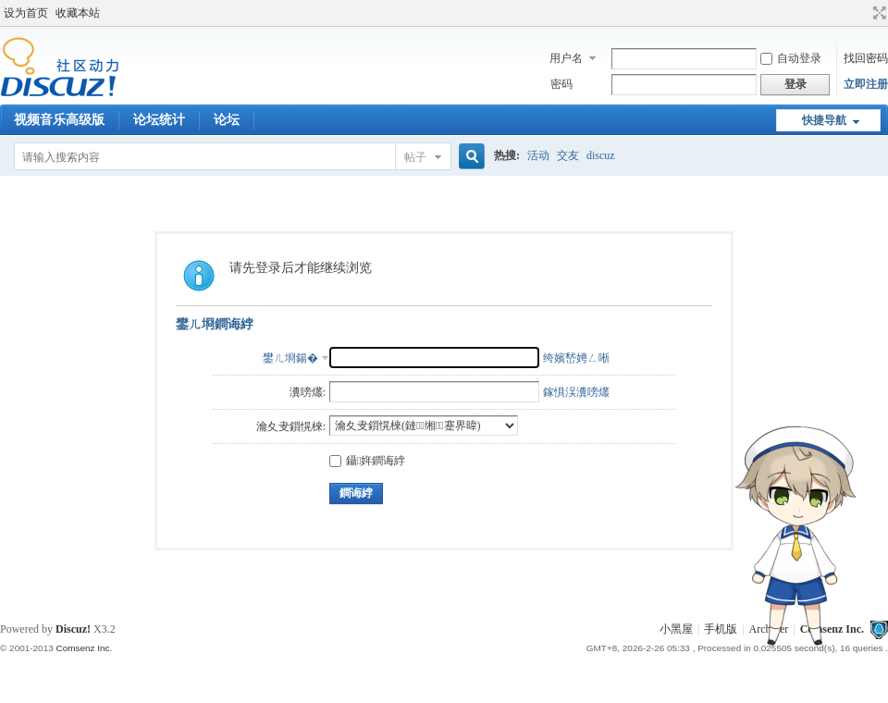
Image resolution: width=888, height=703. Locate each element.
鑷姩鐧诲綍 (367, 460)
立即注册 (866, 84)
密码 (561, 84)
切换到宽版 (877, 13)
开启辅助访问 (862, 13)
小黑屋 (676, 629)
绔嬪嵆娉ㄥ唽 (576, 358)
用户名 (566, 58)
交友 (568, 155)
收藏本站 (78, 12)
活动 (538, 155)
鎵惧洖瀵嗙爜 (576, 392)
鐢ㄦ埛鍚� (290, 358)
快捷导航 (824, 120)
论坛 (227, 120)
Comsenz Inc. (832, 629)
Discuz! (73, 629)
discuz (600, 155)
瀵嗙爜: (308, 392)
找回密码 (866, 58)
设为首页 (26, 12)
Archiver (769, 629)
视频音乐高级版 (59, 120)
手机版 (720, 629)
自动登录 (790, 58)
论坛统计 (159, 120)
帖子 (415, 157)
